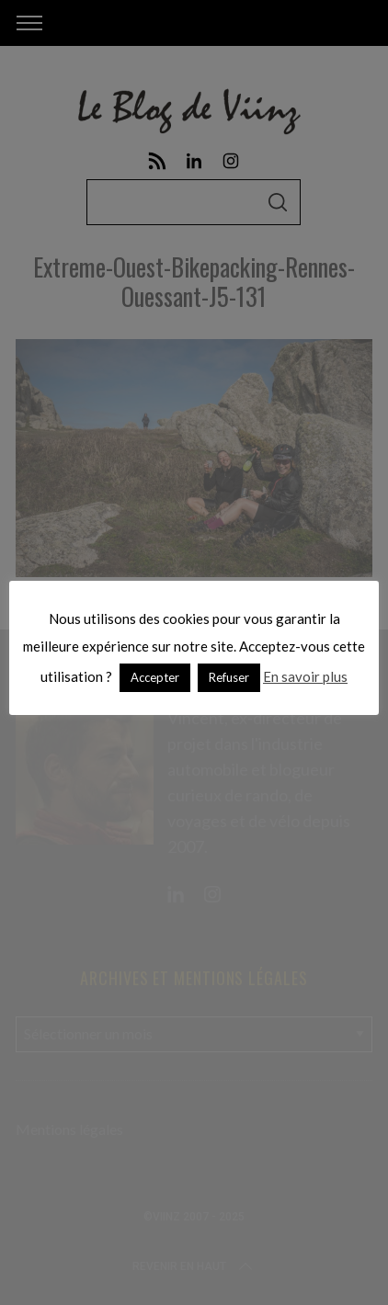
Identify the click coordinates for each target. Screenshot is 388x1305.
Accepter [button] (155, 677)
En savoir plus (305, 676)
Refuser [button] (229, 677)
